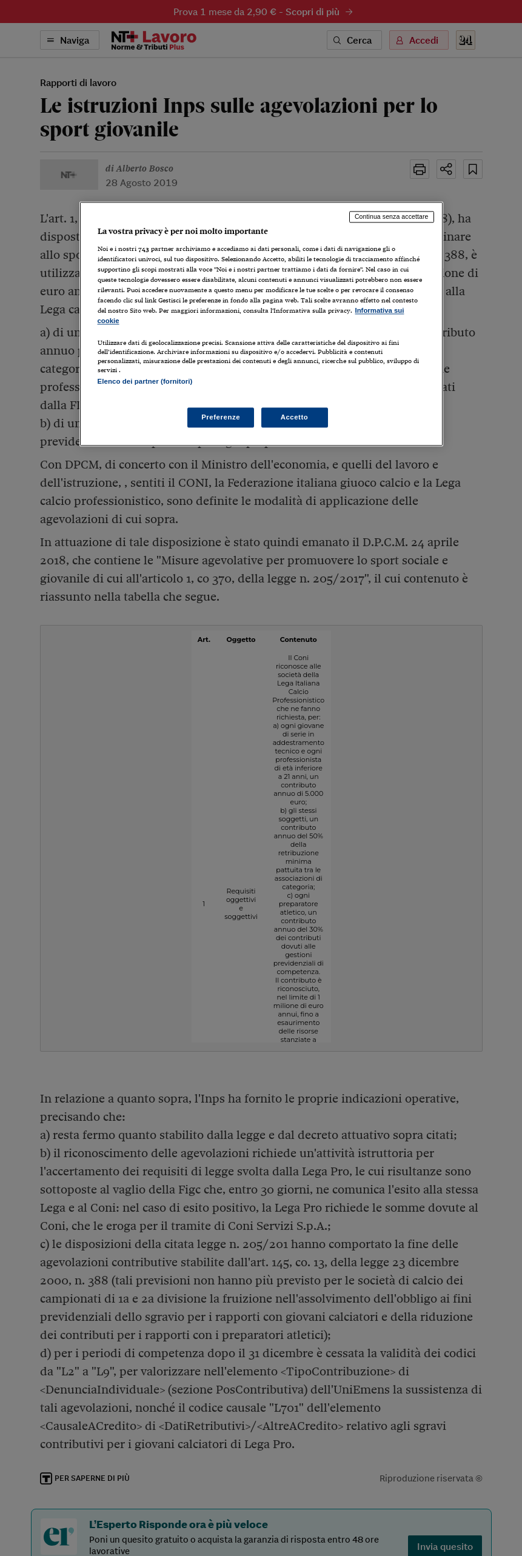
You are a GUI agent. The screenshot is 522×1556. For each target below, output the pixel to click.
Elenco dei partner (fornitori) (145, 382)
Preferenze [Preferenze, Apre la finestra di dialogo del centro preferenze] (220, 417)
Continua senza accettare (392, 216)
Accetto (295, 417)
